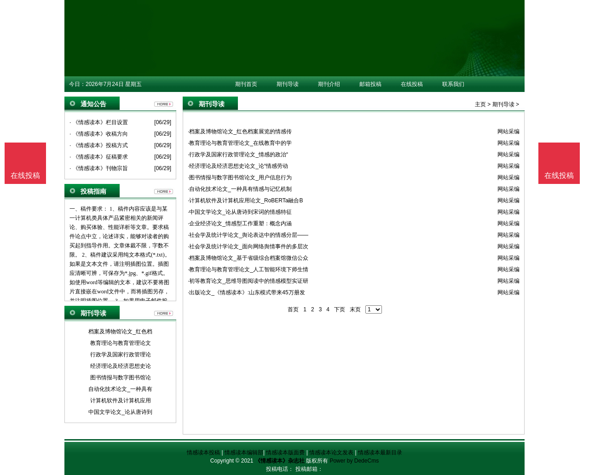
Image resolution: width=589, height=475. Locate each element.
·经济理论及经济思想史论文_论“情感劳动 (238, 166)
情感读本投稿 (203, 452)
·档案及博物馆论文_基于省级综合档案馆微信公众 (248, 258)
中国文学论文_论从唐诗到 (120, 412)
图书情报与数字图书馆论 (120, 377)
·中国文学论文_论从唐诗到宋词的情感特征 (240, 212)
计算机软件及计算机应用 (120, 400)
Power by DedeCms (354, 461)
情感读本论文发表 (331, 452)
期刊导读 (288, 84)
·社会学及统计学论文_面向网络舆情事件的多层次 (248, 246)
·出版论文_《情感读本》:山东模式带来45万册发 (246, 292)
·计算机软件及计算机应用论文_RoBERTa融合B (245, 200)
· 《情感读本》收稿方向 (98, 134)
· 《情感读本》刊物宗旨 (98, 168)
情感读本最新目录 (380, 452)
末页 (355, 309)
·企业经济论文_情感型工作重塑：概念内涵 (240, 223)
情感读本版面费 (285, 452)
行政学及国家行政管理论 (120, 354)
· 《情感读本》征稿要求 (98, 157)
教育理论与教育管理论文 (120, 343)
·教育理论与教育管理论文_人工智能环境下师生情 (248, 269)
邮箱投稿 (370, 84)
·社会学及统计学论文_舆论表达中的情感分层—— (248, 235)
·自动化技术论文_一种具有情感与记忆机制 (240, 189)
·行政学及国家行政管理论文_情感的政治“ (238, 154)
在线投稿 (412, 84)
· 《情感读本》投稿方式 (98, 145)
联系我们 (453, 84)
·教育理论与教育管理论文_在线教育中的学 (240, 143)
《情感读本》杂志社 (280, 461)
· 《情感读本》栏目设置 (98, 122)
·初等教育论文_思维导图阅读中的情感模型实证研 (248, 281)
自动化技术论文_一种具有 (120, 389)
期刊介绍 (329, 84)
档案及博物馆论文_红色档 (120, 331)
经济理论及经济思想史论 (120, 366)
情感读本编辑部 (244, 452)
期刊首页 (246, 84)
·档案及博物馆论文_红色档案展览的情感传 (240, 131)
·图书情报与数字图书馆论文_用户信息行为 (240, 177)
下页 (339, 309)
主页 (480, 104)
